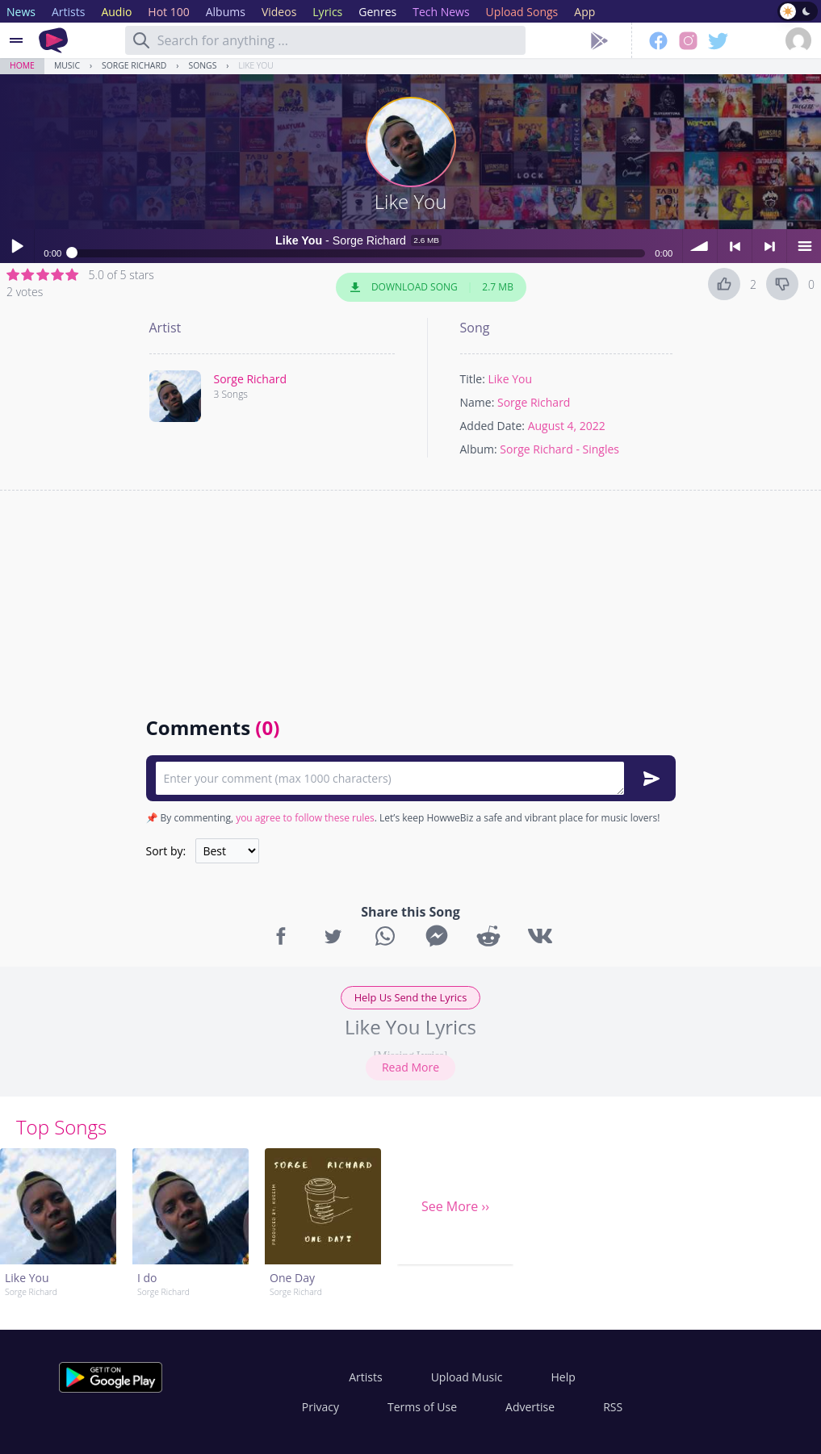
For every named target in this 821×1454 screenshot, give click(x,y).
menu (804, 246)
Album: (478, 449)
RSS (612, 1406)
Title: (472, 378)
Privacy (320, 1406)
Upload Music (467, 1377)
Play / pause (17, 246)
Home (22, 65)
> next (769, 246)
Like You (255, 65)
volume (700, 246)
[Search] (141, 40)
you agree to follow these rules (305, 818)
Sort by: (166, 851)
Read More (410, 1067)
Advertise (530, 1406)
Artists (365, 1377)
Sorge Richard (134, 65)
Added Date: (493, 425)
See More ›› (455, 1206)
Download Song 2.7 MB (431, 287)
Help (563, 1377)
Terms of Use (422, 1406)
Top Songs (61, 1126)
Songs (202, 65)
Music (67, 65)
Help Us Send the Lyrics (410, 997)
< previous (735, 246)
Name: (477, 402)
